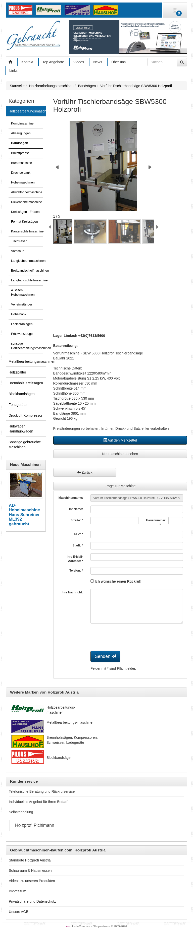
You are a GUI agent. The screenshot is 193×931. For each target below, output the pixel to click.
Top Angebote (53, 62)
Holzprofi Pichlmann (34, 825)
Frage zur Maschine (120, 486)
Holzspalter (17, 372)
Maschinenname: (71, 498)
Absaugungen (21, 133)
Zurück (84, 472)
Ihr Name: (76, 509)
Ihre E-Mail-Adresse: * (75, 559)
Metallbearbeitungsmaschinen (27, 361)
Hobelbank (18, 314)
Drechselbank (20, 172)
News (97, 62)
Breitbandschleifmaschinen (27, 270)
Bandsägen (19, 143)
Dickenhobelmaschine (26, 202)
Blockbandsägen (22, 394)
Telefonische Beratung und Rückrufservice (42, 791)
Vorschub (17, 251)
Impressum (17, 891)
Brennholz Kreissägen (26, 383)
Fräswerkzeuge (22, 334)
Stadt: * (77, 545)
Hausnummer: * (155, 522)
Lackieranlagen (21, 324)
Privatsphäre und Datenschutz (32, 901)
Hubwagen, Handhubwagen (21, 428)
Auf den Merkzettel (120, 440)
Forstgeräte (18, 405)
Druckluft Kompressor (25, 415)
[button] (75, 37)
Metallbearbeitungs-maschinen (70, 722)
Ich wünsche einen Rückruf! (115, 581)
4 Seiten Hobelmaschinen (23, 292)
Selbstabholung (21, 812)
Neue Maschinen (25, 464)
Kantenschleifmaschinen (27, 231)
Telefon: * (76, 570)
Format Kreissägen (24, 221)
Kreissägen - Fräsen (25, 212)
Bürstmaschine (21, 163)
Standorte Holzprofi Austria (30, 860)
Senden (105, 656)
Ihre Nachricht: (72, 592)
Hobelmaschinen (23, 182)
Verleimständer (21, 304)
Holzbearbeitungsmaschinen (27, 111)
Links (13, 71)
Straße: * (77, 520)
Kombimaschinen (23, 123)
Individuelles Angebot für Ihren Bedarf (38, 802)
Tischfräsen (19, 241)
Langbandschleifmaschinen (27, 280)
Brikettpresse (20, 153)
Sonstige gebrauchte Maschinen (25, 444)
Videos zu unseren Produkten (32, 881)
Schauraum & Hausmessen (30, 870)
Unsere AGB (18, 912)
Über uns (118, 62)
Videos (78, 62)
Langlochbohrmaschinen (27, 261)
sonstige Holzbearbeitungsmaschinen (27, 346)
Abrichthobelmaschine (26, 192)
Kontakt (27, 62)
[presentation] (128, 637)
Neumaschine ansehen (120, 454)
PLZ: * (78, 534)
